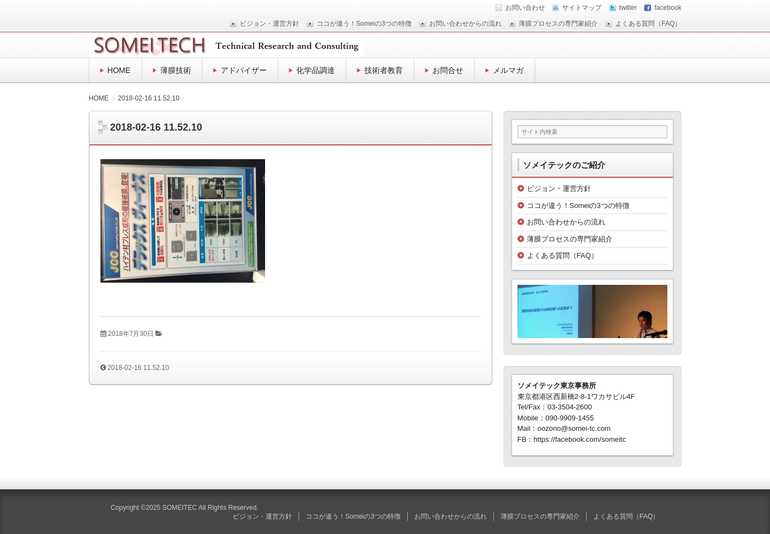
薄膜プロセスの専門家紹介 (558, 23)
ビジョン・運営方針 (269, 23)
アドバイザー (244, 70)
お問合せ (447, 70)
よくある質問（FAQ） (648, 23)
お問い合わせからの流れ (465, 23)
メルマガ (508, 70)
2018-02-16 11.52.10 (138, 368)
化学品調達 (315, 70)
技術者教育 (383, 70)
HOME (119, 70)
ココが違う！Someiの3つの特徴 (364, 23)
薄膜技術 (175, 70)
